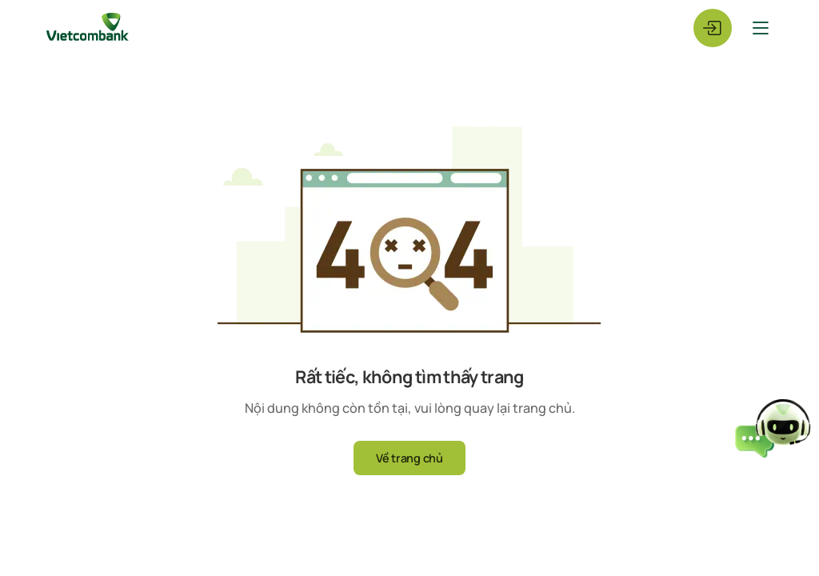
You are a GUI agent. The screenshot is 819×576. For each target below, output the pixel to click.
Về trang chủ (409, 458)
